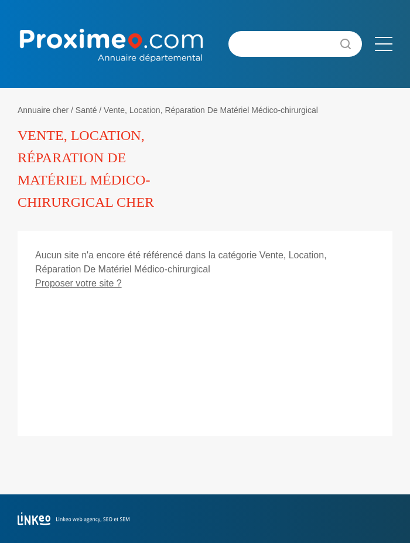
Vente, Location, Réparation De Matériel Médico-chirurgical (211, 110)
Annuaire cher (43, 110)
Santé (86, 110)
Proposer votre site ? (78, 283)
